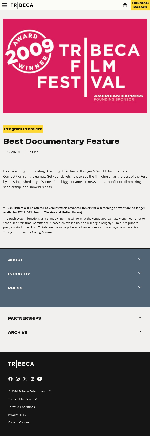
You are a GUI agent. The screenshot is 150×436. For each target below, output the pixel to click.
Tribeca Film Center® (22, 399)
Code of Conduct (19, 422)
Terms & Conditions (21, 407)
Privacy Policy (17, 415)
